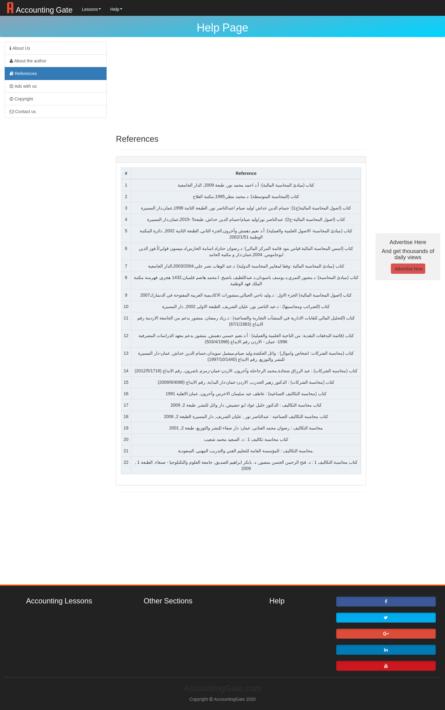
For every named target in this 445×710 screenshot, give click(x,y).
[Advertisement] (241, 85)
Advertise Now (409, 269)
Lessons (91, 9)
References (23, 73)
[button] (386, 601)
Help (116, 9)
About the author (28, 61)
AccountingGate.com (222, 688)
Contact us (23, 111)
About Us (20, 48)
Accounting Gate (39, 7)
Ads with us (23, 86)
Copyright (21, 99)
